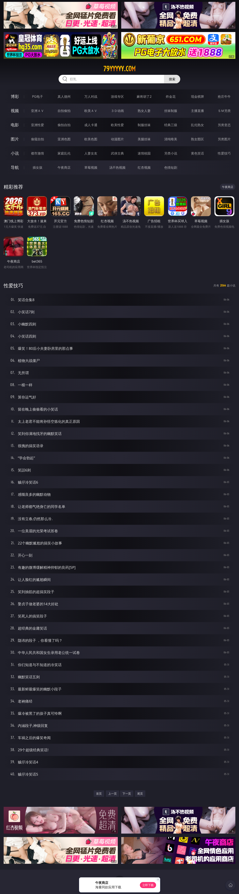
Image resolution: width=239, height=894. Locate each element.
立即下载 (148, 885)
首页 (99, 793)
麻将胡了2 (144, 96)
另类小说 (170, 153)
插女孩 (37, 167)
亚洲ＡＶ (37, 110)
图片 (15, 139)
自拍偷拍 (64, 110)
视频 (15, 110)
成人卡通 (90, 125)
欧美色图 (90, 139)
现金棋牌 (197, 96)
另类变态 (224, 125)
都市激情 (37, 153)
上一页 (112, 793)
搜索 (172, 79)
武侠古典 (117, 153)
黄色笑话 (197, 153)
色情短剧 (170, 167)
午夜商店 (64, 167)
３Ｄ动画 (117, 110)
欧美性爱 (117, 125)
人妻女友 (90, 153)
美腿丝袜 (144, 139)
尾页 (140, 793)
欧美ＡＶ (90, 110)
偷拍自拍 (64, 125)
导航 (15, 167)
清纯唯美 (170, 139)
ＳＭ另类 (224, 110)
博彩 (15, 96)
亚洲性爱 (37, 125)
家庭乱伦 (64, 153)
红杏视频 (144, 167)
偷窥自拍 (37, 139)
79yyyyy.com (119, 69)
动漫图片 (117, 139)
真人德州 (64, 96)
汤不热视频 (117, 167)
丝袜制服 (170, 110)
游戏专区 (117, 96)
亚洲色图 (64, 139)
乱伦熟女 (197, 125)
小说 (15, 153)
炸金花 (171, 96)
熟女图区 (197, 139)
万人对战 (90, 96)
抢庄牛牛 (224, 96)
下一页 (126, 793)
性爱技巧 (224, 153)
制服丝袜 (144, 125)
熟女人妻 (144, 110)
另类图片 (224, 139)
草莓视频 (90, 167)
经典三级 (170, 125)
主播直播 (197, 110)
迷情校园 (144, 153)
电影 (15, 125)
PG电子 (37, 96)
